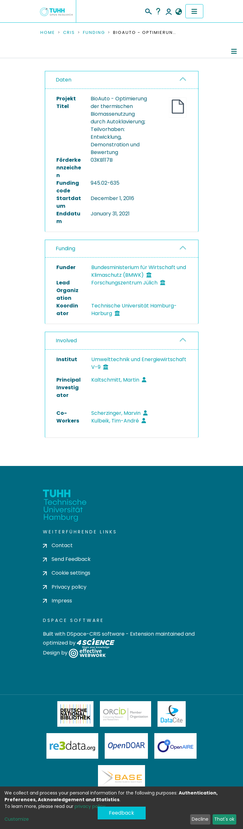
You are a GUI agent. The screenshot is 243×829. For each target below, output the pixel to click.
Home (47, 32)
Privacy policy (64, 587)
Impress (57, 600)
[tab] (121, 80)
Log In (168, 11)
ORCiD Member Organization (125, 714)
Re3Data (72, 746)
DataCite (172, 714)
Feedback (121, 813)
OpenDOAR (126, 746)
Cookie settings (66, 573)
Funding (94, 32)
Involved (66, 340)
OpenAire (175, 746)
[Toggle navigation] (194, 11)
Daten (63, 79)
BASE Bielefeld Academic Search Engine (121, 778)
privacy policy (90, 806)
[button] (179, 12)
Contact (58, 545)
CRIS (69, 32)
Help (158, 11)
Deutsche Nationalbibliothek (76, 714)
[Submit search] (148, 10)
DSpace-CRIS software (96, 634)
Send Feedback (67, 559)
